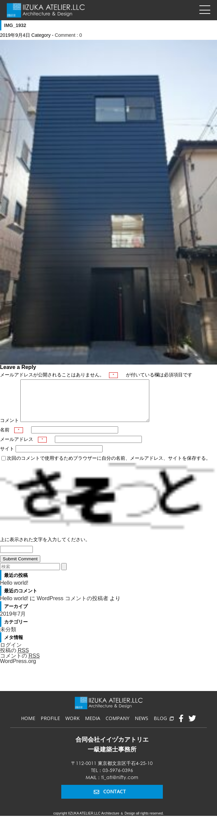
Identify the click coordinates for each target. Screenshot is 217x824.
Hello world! (14, 591)
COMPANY (117, 726)
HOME (28, 726)
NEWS (141, 726)
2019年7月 (13, 622)
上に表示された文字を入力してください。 (45, 547)
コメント (9, 428)
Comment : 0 (68, 35)
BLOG (163, 726)
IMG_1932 (15, 25)
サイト (7, 456)
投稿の (14, 659)
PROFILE (50, 726)
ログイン (11, 653)
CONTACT (110, 799)
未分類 (8, 637)
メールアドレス (23, 447)
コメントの (20, 664)
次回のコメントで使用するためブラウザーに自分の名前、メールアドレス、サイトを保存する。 (109, 466)
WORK (72, 726)
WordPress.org (18, 669)
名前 (11, 438)
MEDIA (92, 726)
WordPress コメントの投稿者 (72, 606)
